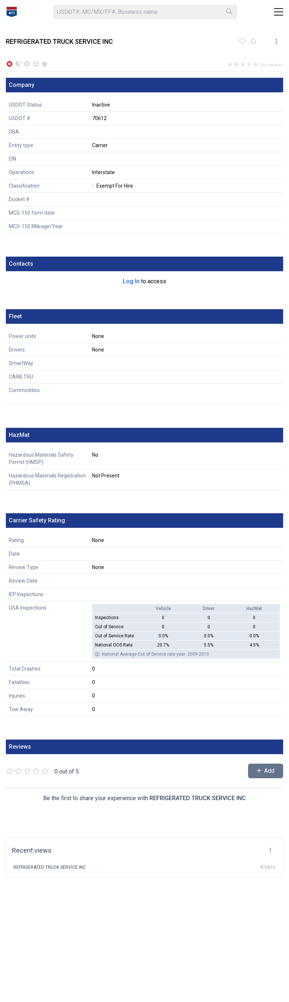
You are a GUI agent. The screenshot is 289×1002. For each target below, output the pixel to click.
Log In (131, 281)
